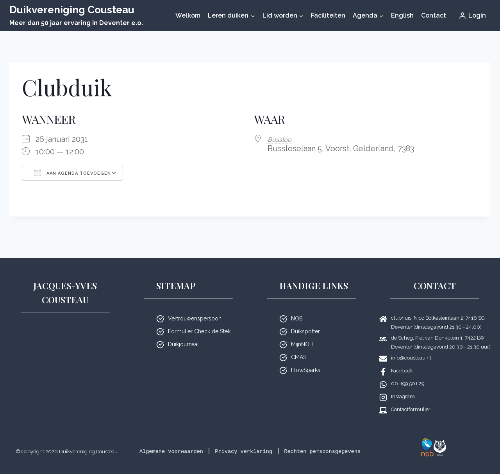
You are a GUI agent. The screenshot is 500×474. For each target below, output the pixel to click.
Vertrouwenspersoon (194, 308)
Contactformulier (410, 399)
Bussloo (282, 139)
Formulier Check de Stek (199, 321)
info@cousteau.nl (411, 348)
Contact (433, 15)
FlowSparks (305, 360)
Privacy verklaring (275, 441)
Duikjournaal (183, 334)
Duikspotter (305, 321)
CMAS (298, 347)
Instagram (403, 386)
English (402, 15)
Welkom (187, 15)
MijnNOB (302, 334)
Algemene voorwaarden (189, 441)
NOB (297, 308)
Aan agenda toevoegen (72, 172)
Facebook (402, 360)
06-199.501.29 (407, 373)
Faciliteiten (328, 15)
